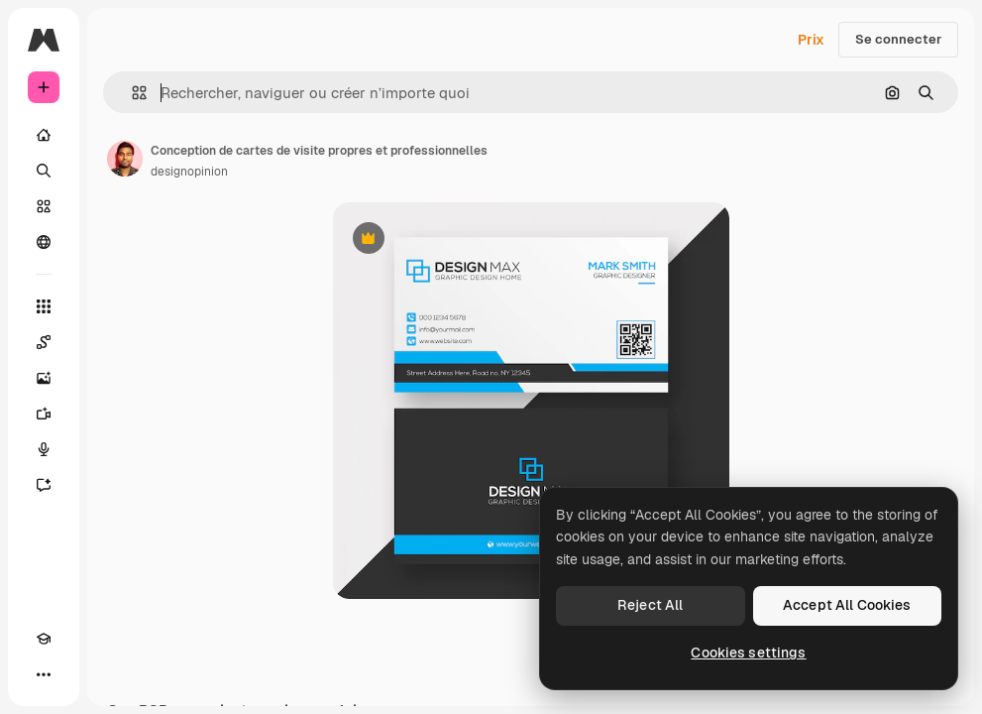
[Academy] (43, 638)
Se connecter (898, 39)
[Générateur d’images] (43, 378)
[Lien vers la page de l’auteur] (125, 159)
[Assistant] (43, 485)
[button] (131, 92)
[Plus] (43, 674)
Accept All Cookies (847, 605)
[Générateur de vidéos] (43, 413)
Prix (811, 40)
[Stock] (43, 206)
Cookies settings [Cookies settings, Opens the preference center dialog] (748, 652)
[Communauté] (43, 242)
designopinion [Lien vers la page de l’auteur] (189, 171)
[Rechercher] (43, 170)
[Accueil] (43, 135)
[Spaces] (43, 342)
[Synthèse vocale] (43, 449)
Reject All (650, 605)
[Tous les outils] (43, 306)
